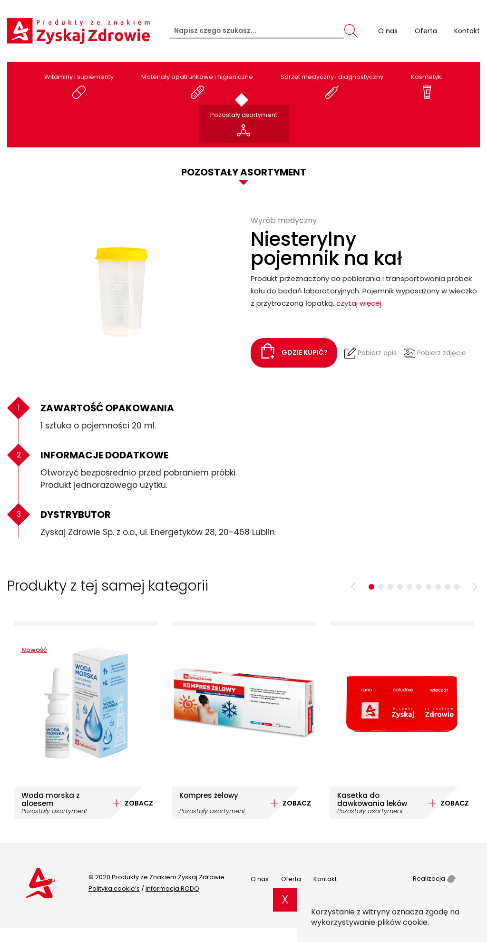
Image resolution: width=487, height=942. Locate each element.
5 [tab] (409, 587)
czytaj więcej (358, 303)
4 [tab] (400, 587)
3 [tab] (390, 587)
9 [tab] (447, 587)
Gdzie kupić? (294, 351)
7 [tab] (428, 587)
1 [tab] (371, 587)
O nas (260, 879)
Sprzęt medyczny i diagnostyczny (332, 85)
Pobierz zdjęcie (435, 353)
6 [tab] (419, 587)
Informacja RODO (172, 888)
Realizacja (434, 878)
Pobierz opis (370, 353)
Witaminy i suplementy (79, 85)
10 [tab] (457, 587)
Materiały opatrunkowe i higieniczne (197, 85)
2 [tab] (381, 587)
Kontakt (325, 879)
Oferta (291, 879)
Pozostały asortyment (244, 123)
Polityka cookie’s (114, 888)
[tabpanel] (86, 720)
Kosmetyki (426, 85)
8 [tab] (438, 587)
